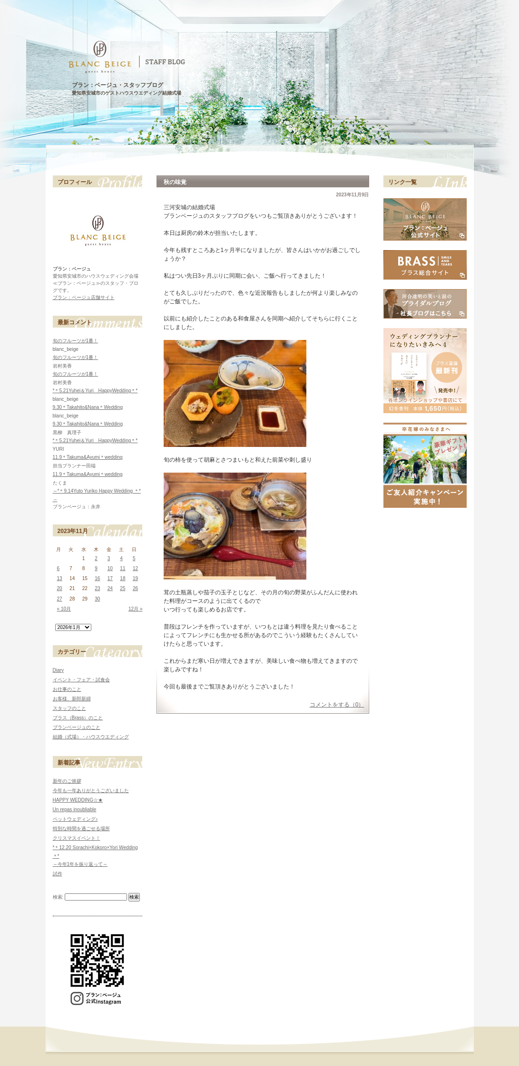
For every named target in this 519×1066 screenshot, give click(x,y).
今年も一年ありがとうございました (91, 790)
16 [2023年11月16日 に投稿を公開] (97, 578)
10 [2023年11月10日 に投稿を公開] (110, 568)
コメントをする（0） (337, 704)
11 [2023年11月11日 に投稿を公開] (122, 568)
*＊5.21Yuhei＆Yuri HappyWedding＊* (95, 390)
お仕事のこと (67, 689)
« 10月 (64, 608)
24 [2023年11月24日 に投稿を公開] (110, 588)
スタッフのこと (69, 708)
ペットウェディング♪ (75, 819)
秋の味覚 (175, 182)
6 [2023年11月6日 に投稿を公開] (58, 568)
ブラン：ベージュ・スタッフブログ (117, 85)
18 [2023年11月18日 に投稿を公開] (122, 578)
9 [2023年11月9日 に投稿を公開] (96, 568)
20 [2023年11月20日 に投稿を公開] (59, 588)
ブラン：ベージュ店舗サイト (84, 297)
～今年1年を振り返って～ (80, 864)
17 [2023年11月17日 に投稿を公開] (110, 578)
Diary (58, 670)
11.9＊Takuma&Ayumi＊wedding (88, 457)
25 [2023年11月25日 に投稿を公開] (122, 588)
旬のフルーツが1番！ (75, 340)
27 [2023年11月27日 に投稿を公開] (59, 598)
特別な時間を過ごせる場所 (81, 828)
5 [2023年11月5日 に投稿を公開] (134, 558)
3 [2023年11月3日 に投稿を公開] (109, 558)
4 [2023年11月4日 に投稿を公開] (121, 558)
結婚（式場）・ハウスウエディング (91, 736)
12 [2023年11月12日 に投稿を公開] (135, 568)
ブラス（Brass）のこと (78, 717)
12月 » (135, 608)
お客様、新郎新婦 (72, 698)
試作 (57, 873)
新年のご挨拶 (67, 781)
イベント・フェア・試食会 (81, 679)
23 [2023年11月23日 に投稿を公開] (97, 588)
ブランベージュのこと (76, 727)
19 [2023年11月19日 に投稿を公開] (135, 578)
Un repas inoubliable (75, 809)
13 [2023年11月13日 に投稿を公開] (59, 578)
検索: (58, 897)
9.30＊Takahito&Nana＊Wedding (88, 407)
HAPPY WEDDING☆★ (78, 800)
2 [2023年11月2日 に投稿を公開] (96, 558)
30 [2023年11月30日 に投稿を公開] (97, 598)
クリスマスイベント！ (76, 838)
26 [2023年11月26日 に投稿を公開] (135, 588)
